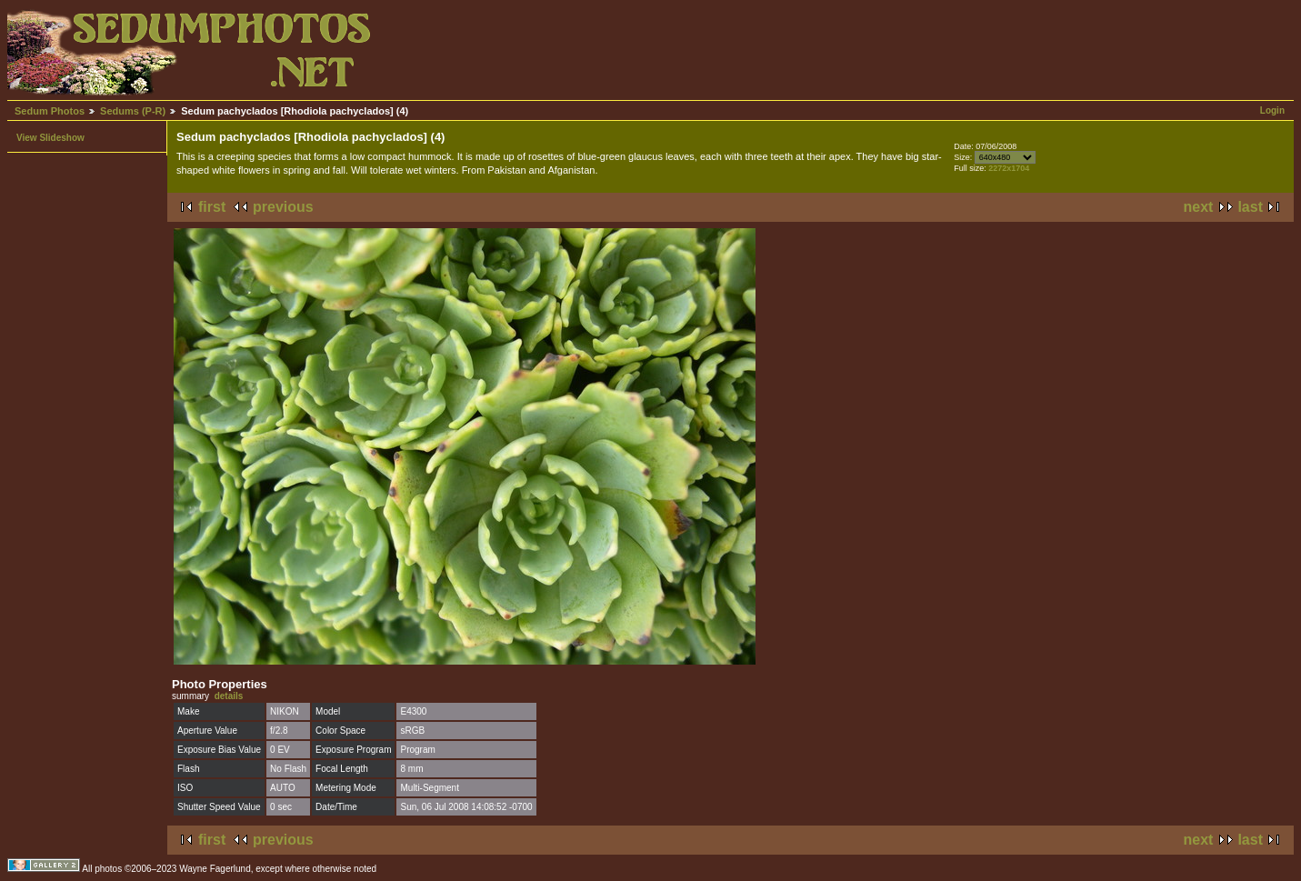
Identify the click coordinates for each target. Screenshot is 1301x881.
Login (1272, 110)
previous (283, 207)
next (1199, 207)
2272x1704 (1008, 168)
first (211, 207)
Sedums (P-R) (132, 110)
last (1250, 207)
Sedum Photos (50, 110)
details (229, 696)
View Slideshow (50, 138)
